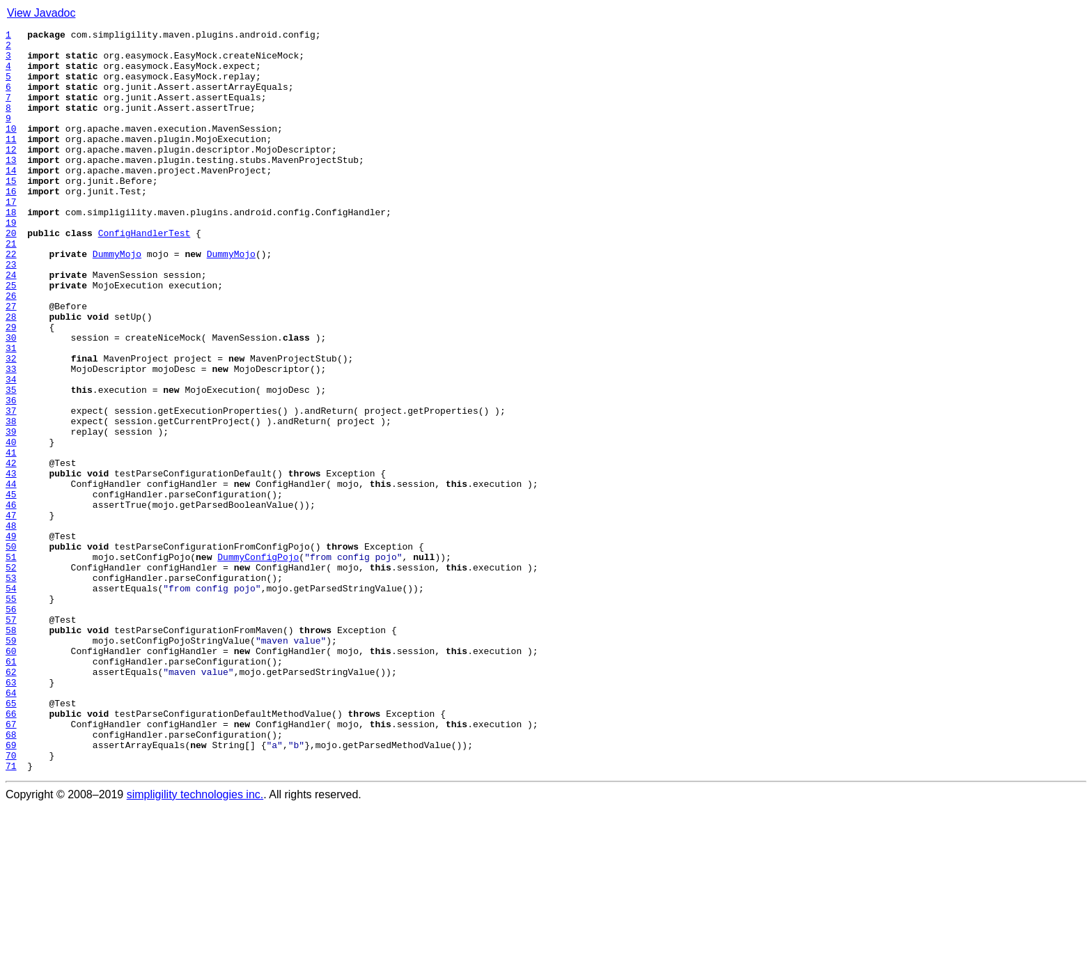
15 (11, 211)
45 (11, 588)
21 (11, 287)
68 (11, 876)
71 (11, 914)
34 (11, 450)
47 (11, 613)
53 (11, 688)
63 (11, 813)
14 (11, 199)
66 (11, 851)
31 (11, 412)
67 (11, 863)
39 (11, 512)
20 (11, 274)
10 (11, 149)
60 (11, 776)
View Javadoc (41, 13)
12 (11, 174)
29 (11, 387)
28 (11, 374)
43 (11, 563)
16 (11, 224)
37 (11, 487)
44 (11, 575)
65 (11, 838)
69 (11, 889)
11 (11, 161)
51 (11, 663)
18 (11, 249)
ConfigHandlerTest (144, 274)
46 (11, 600)
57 (11, 738)
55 (11, 713)
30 (11, 400)
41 (11, 537)
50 (11, 650)
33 (11, 437)
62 (11, 801)
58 (11, 751)
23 (11, 312)
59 (11, 763)
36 (11, 475)
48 (11, 625)
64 (11, 826)
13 (11, 186)
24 (11, 324)
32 (11, 425)
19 (11, 262)
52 (11, 675)
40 (11, 525)
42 (11, 550)
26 (11, 349)
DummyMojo (117, 299)
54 (11, 700)
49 (11, 638)
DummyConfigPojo (258, 663)
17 (11, 237)
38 (11, 500)
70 (11, 901)
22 (11, 299)
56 (11, 726)
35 (11, 462)
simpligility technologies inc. (195, 943)
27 (11, 362)
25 (11, 337)
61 (11, 788)
